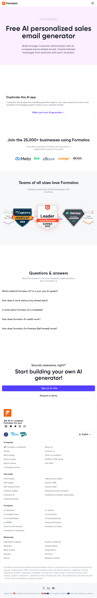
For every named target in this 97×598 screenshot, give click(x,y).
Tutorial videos (51, 546)
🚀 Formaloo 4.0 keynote (15, 447)
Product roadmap (53, 542)
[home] (12, 3)
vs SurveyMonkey (11, 518)
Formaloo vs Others (53, 526)
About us (49, 447)
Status (7, 558)
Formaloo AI (9, 495)
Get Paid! (49, 463)
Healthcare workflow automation (59, 495)
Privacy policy (10, 459)
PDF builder (9, 483)
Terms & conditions (53, 455)
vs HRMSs (8, 522)
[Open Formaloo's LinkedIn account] (48, 588)
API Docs (49, 554)
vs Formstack (51, 514)
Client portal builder (53, 479)
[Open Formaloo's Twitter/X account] (44, 588)
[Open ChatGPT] (6, 426)
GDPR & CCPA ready (54, 459)
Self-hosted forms (12, 487)
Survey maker (51, 487)
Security (7, 554)
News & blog (9, 550)
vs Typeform (9, 510)
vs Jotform (49, 510)
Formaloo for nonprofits (14, 531)
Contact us (50, 451)
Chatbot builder (11, 491)
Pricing (7, 451)
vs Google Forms (11, 514)
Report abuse (10, 463)
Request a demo (48, 396)
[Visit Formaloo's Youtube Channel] (53, 588)
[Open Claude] (11, 426)
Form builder (9, 479)
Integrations (50, 550)
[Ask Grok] (24, 426)
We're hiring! (9, 455)
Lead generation (11, 499)
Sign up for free (49, 388)
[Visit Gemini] (15, 426)
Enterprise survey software (56, 491)
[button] (92, 3)
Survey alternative (53, 522)
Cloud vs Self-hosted (13, 526)
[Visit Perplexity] (20, 426)
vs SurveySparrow (53, 518)
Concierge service (12, 467)
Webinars (8, 546)
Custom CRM (50, 483)
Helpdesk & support (12, 542)
